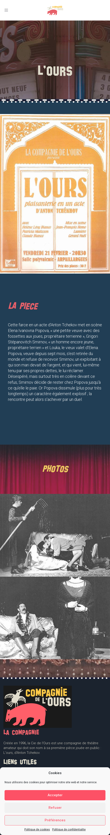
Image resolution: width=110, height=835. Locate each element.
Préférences (55, 820)
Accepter (55, 795)
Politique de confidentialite (69, 829)
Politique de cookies (37, 829)
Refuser (55, 808)
